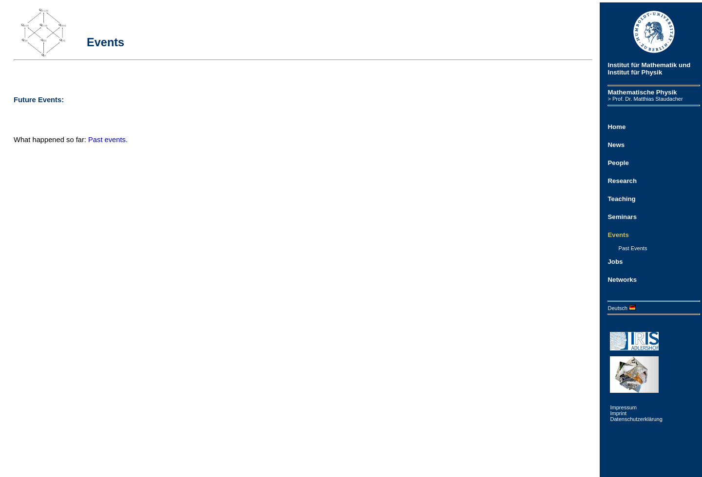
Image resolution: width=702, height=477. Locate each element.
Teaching (621, 198)
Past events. (108, 140)
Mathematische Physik (642, 92)
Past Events (633, 248)
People (617, 162)
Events (617, 234)
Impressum (623, 407)
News (616, 144)
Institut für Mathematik (642, 65)
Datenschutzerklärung (636, 419)
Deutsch (621, 308)
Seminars (622, 216)
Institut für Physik (634, 72)
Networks (622, 279)
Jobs (615, 261)
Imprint (618, 413)
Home (616, 126)
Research (622, 180)
